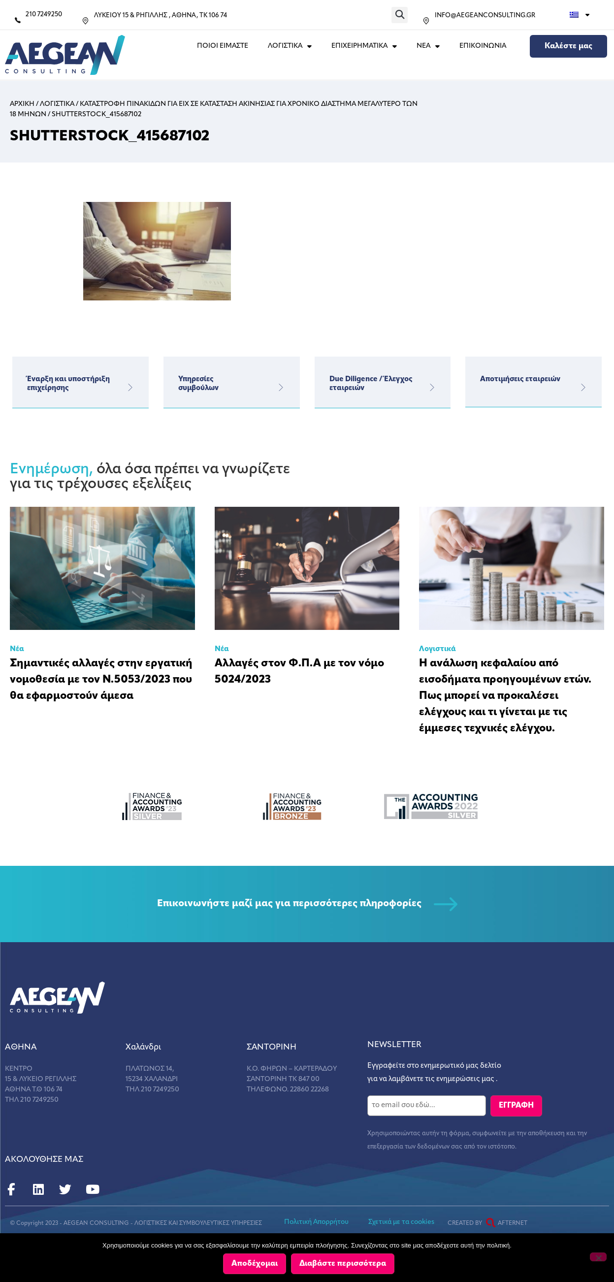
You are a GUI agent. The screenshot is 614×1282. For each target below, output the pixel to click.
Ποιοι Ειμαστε (222, 46)
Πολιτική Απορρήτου (316, 1221)
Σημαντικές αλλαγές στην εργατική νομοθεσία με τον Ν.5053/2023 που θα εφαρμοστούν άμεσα (101, 680)
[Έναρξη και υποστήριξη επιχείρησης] (130, 388)
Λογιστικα (57, 104)
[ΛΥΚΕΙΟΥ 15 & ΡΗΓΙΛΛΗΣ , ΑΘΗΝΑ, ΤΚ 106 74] (85, 21)
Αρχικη (22, 104)
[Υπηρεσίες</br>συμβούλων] (281, 388)
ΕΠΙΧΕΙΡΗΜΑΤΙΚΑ (364, 46)
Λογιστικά (437, 649)
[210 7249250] (18, 20)
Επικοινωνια (482, 46)
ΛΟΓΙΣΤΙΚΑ (290, 46)
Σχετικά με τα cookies (401, 1221)
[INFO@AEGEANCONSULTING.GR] (426, 21)
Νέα (17, 649)
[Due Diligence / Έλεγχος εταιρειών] (432, 388)
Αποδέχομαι (255, 1264)
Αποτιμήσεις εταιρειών (520, 379)
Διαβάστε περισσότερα (343, 1264)
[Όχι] (598, 1257)
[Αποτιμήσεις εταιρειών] (583, 388)
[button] (399, 15)
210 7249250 (44, 14)
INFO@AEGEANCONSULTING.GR (485, 15)
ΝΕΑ (428, 46)
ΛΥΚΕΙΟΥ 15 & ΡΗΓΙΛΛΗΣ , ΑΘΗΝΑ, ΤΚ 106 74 (160, 15)
